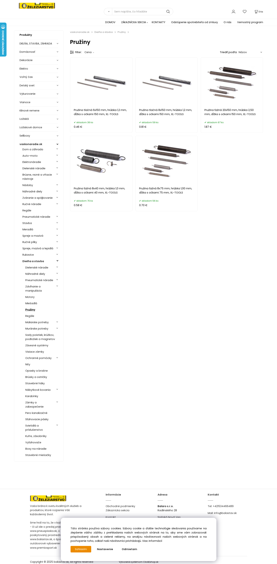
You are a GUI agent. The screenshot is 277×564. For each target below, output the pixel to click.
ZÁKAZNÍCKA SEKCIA (133, 22)
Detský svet (27, 85)
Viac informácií (152, 541)
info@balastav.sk (225, 513)
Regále (26, 210)
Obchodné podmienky (120, 506)
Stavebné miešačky (38, 455)
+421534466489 (223, 506)
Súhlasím (81, 549)
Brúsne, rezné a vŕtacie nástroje (37, 177)
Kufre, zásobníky (35, 436)
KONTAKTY (158, 22)
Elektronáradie (31, 162)
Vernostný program (250, 22)
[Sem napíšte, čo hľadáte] (142, 11)
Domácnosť (27, 52)
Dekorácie (26, 60)
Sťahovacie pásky (36, 419)
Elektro (24, 68)
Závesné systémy (36, 345)
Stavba (27, 223)
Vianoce (25, 102)
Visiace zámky (34, 352)
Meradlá (27, 229)
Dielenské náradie (33, 168)
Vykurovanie (27, 94)
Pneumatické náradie (36, 217)
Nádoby (27, 185)
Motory (30, 297)
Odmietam (129, 549)
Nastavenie (105, 549)
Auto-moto (30, 156)
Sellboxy (25, 135)
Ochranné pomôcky (38, 358)
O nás (227, 22)
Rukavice (28, 255)
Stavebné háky (35, 383)
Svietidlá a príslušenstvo (34, 428)
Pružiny (30, 309)
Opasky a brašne (36, 371)
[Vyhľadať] (108, 11)
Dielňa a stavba (33, 261)
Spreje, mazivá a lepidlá (37, 248)
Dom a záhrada (32, 149)
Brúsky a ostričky (36, 377)
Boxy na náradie (35, 449)
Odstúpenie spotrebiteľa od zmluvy (194, 22)
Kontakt (111, 517)
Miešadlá (31, 303)
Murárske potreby (36, 328)
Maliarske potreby (37, 322)
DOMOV (110, 22)
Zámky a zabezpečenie (34, 404)
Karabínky (31, 396)
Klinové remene (29, 110)
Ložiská (24, 119)
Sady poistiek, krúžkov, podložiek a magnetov (40, 337)
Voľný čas (26, 77)
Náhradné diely (32, 191)
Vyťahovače (33, 442)
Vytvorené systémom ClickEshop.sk (138, 561)
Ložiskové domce (31, 127)
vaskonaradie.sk (31, 144)
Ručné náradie (31, 204)
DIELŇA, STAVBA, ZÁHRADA (36, 43)
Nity (27, 364)
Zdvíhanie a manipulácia (33, 288)
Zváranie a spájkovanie (37, 198)
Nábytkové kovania (37, 390)
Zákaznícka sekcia (117, 510)
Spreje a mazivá (32, 236)
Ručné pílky (29, 242)
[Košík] (258, 11)
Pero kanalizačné (36, 413)
